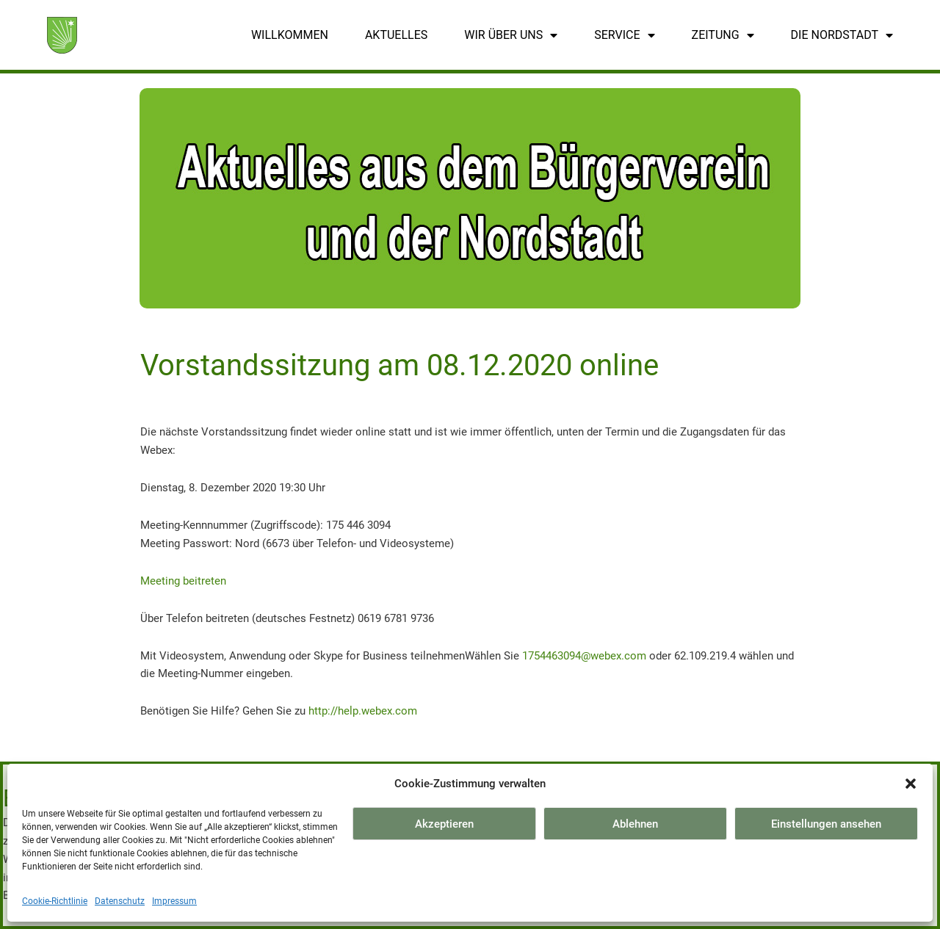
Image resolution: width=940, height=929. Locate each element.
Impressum (174, 901)
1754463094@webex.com (584, 655)
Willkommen (289, 35)
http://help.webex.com (362, 710)
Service (624, 35)
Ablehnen (635, 824)
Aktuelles (396, 35)
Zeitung (723, 35)
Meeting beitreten (183, 581)
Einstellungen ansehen (826, 824)
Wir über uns (510, 35)
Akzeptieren (444, 824)
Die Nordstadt (842, 35)
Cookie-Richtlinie (54, 901)
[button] (910, 783)
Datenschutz (120, 901)
